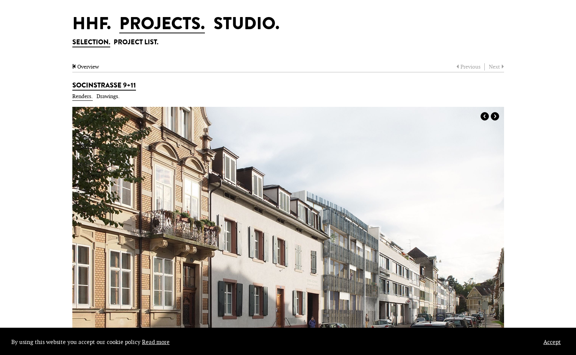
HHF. (91, 25)
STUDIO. (246, 25)
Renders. (82, 96)
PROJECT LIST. (136, 42)
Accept (552, 342)
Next (495, 116)
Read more (156, 342)
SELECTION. (91, 42)
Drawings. (108, 96)
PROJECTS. (162, 25)
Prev (485, 116)
